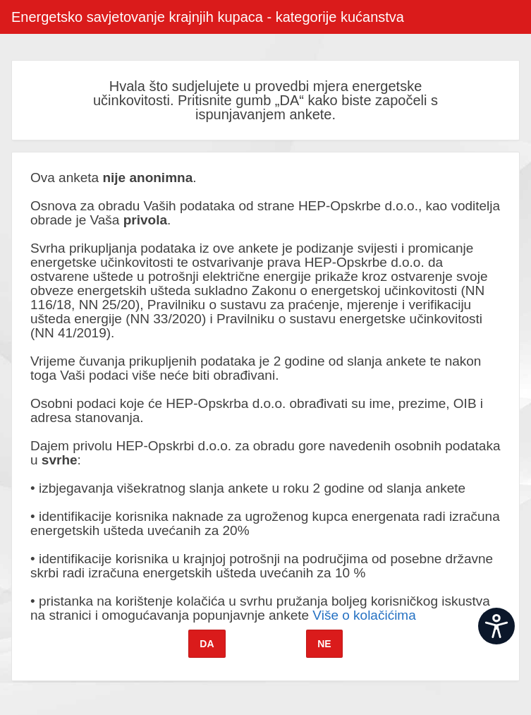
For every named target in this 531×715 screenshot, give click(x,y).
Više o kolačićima (363, 615)
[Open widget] (496, 626)
